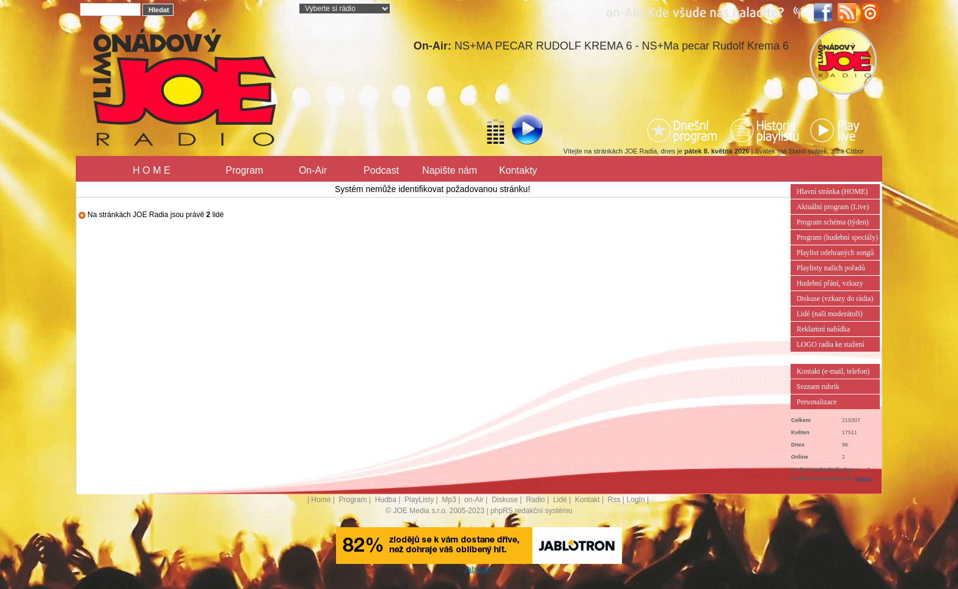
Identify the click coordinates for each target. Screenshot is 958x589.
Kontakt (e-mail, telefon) (833, 371)
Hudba (386, 499)
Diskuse (505, 499)
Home (321, 499)
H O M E (151, 170)
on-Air (474, 499)
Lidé (560, 499)
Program (244, 170)
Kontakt (587, 499)
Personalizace (817, 402)
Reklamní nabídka (823, 329)
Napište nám (449, 170)
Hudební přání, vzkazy (830, 283)
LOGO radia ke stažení (831, 344)
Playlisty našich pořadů (831, 268)
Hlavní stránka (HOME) (832, 191)
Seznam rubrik (818, 386)
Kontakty (518, 170)
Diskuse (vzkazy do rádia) (835, 298)
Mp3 (449, 499)
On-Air (313, 170)
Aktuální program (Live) (833, 206)
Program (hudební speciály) (837, 237)
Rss (614, 499)
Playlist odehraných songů (835, 252)
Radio (535, 499)
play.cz (863, 478)
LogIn (635, 499)
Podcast (381, 170)
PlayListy (419, 499)
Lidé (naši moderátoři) (830, 313)
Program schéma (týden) (833, 222)
